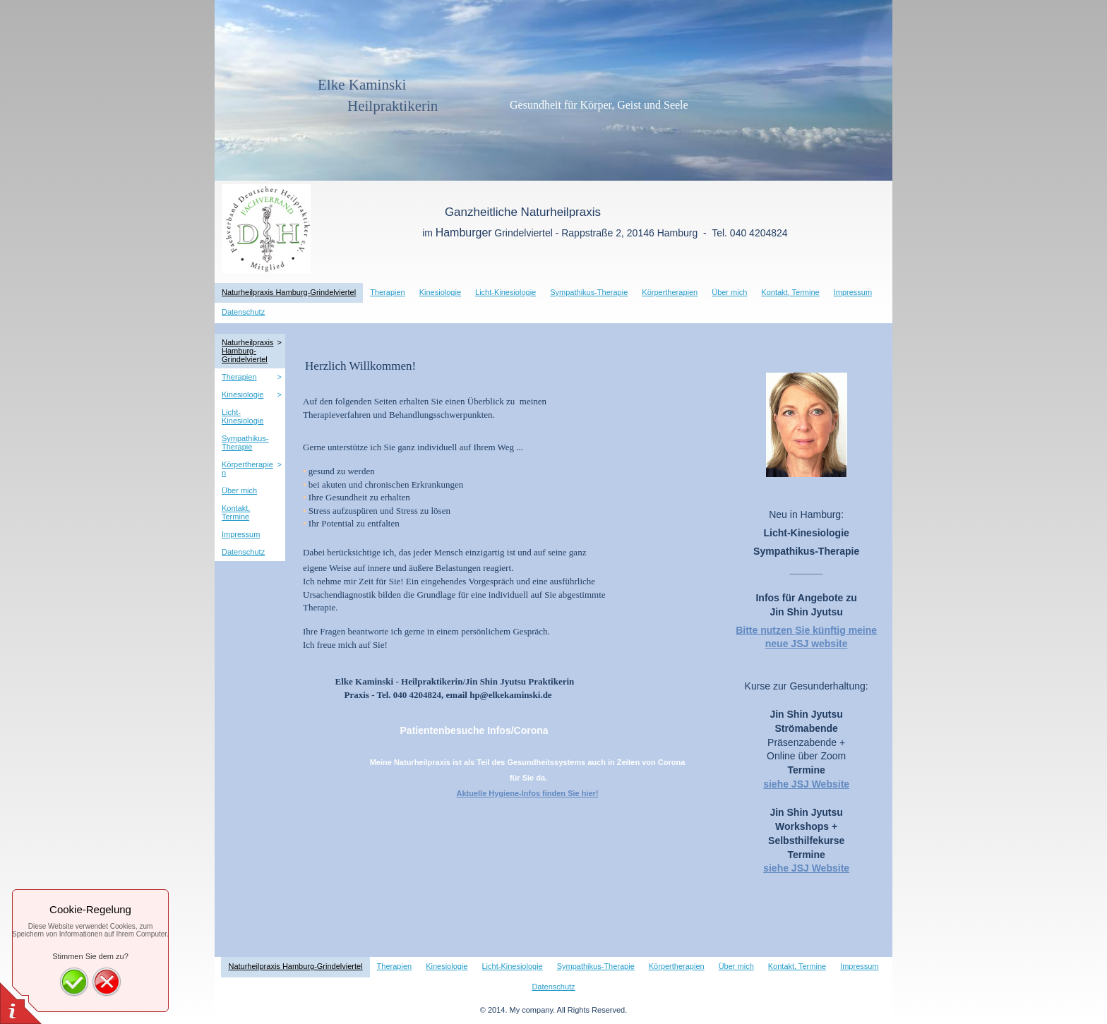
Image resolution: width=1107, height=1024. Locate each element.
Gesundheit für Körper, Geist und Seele (515, 105)
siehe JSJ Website (806, 784)
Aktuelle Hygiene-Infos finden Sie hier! (527, 793)
